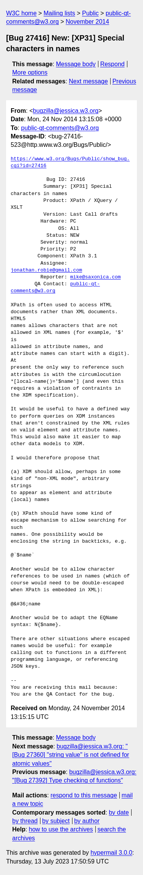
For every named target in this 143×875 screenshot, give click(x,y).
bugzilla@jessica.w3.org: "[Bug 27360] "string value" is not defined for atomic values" (70, 755)
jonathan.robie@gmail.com (46, 270)
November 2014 (87, 21)
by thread (25, 821)
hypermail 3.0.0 (111, 852)
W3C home (21, 13)
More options (30, 72)
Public (90, 13)
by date (119, 812)
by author (87, 821)
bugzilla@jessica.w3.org (65, 110)
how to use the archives (61, 829)
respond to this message (83, 795)
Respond (112, 64)
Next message (88, 81)
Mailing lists (59, 13)
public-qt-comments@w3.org (60, 128)
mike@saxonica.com (95, 277)
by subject (56, 821)
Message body (76, 64)
